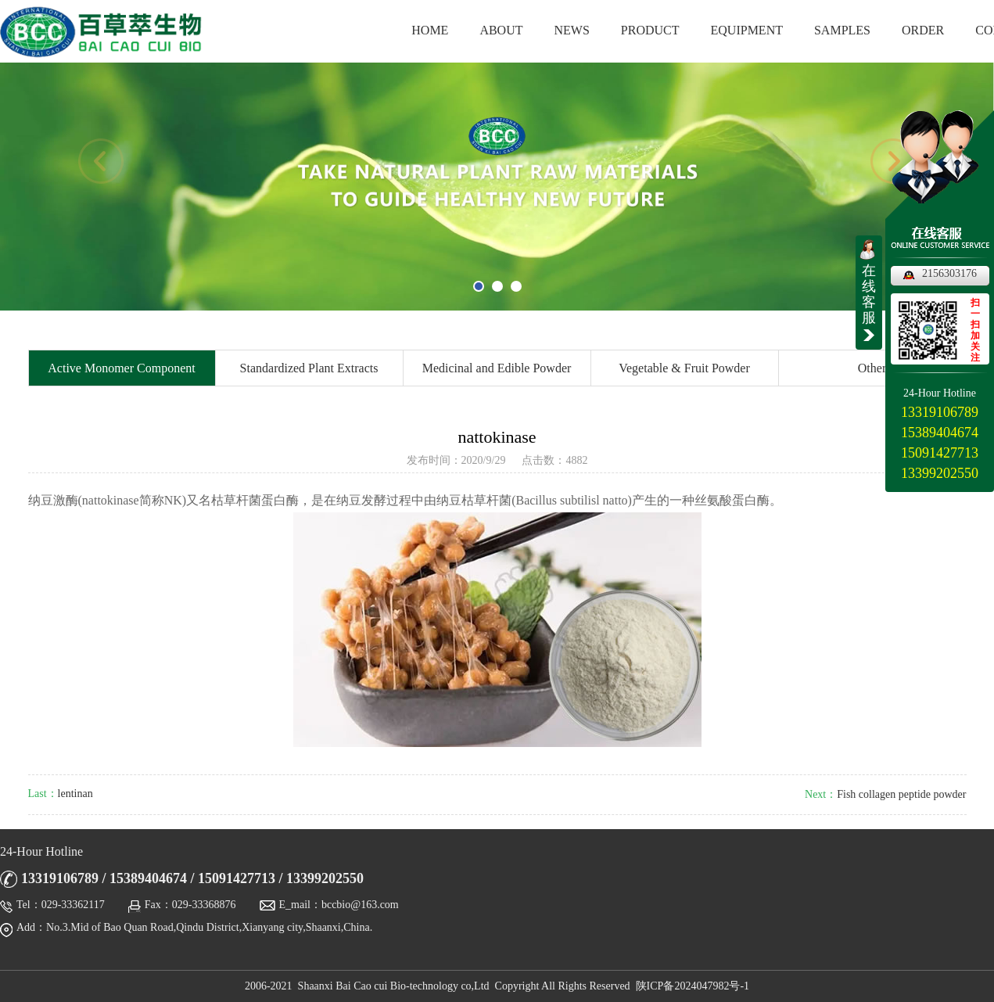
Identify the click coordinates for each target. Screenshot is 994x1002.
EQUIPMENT (747, 30)
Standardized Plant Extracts (309, 368)
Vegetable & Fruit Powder (684, 368)
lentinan (75, 793)
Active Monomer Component (121, 368)
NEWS (572, 30)
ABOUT (500, 30)
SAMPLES (842, 30)
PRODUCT (650, 30)
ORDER (923, 30)
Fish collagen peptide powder (901, 794)
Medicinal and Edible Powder (497, 368)
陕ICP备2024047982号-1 (692, 986)
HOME (429, 30)
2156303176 (949, 273)
